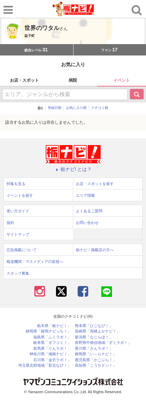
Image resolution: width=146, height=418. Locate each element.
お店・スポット (24, 80)
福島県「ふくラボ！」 (52, 337)
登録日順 (54, 108)
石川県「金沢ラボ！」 (52, 360)
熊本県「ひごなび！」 (94, 326)
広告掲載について (22, 250)
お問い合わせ (87, 223)
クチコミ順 (99, 108)
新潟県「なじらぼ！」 (94, 337)
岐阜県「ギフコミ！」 (52, 343)
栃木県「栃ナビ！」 (54, 326)
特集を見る (16, 184)
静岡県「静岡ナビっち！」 (48, 331)
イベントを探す (20, 195)
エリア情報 (85, 195)
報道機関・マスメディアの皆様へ (35, 261)
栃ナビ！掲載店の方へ (95, 250)
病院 (73, 80)
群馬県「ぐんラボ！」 (52, 348)
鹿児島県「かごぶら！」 (95, 360)
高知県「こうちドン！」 (95, 365)
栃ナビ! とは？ (73, 169)
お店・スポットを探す (95, 184)
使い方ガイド (18, 211)
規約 (10, 223)
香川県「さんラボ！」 (94, 348)
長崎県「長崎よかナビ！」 (97, 331)
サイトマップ (18, 234)
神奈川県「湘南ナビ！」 (50, 354)
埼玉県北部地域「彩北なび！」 (44, 365)
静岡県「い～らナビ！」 (95, 354)
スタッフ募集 (18, 273)
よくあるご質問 (89, 211)
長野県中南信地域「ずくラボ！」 (103, 343)
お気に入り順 (76, 108)
